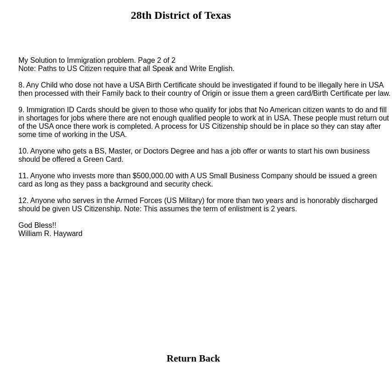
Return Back (193, 358)
